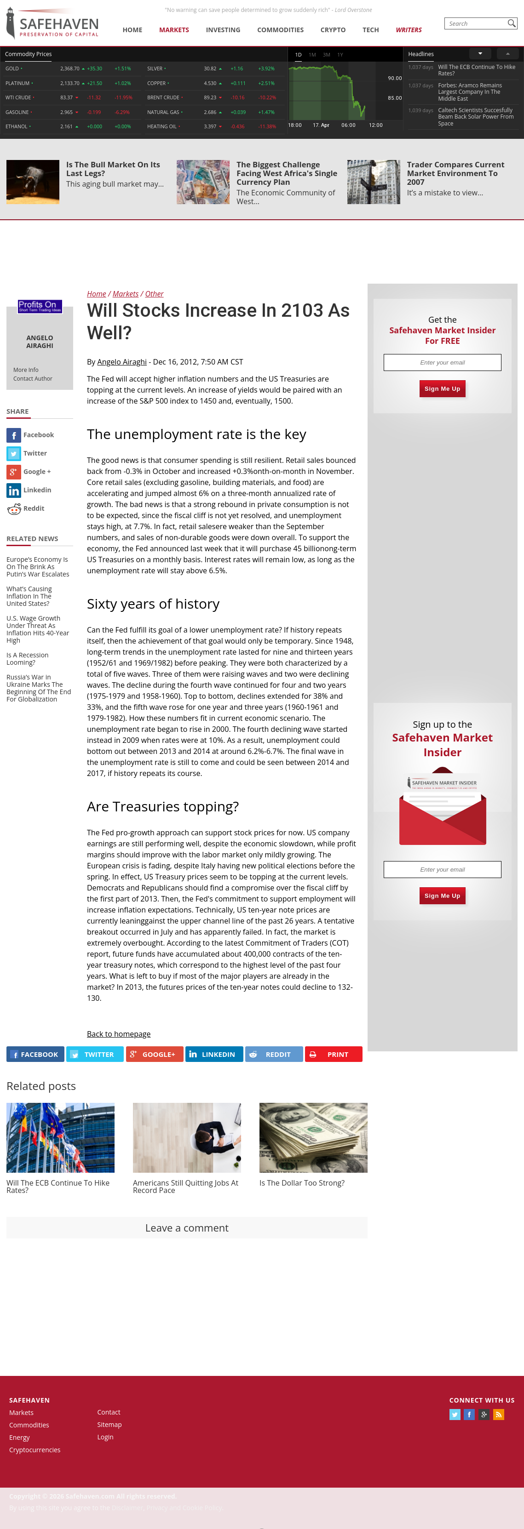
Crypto (333, 29)
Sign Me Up (443, 388)
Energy (19, 1437)
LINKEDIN (212, 1054)
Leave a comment (187, 1227)
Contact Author (32, 378)
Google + (28, 471)
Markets (174, 29)
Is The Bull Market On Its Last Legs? (113, 168)
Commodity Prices (28, 54)
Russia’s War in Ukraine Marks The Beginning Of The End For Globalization (38, 688)
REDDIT (270, 1054)
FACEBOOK (34, 1054)
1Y (340, 54)
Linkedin (29, 489)
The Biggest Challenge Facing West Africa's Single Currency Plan (286, 173)
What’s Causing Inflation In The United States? (29, 596)
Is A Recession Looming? (27, 658)
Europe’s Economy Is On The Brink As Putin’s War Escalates (37, 566)
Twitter (26, 453)
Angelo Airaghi (122, 362)
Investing (223, 29)
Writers (409, 29)
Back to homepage (119, 1034)
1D (298, 54)
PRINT (328, 1054)
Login (106, 1436)
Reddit (25, 508)
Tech (371, 29)
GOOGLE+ (152, 1054)
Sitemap (110, 1424)
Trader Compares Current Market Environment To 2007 (456, 173)
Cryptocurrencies (35, 1449)
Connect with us (482, 1400)
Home (132, 29)
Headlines (420, 54)
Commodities (280, 29)
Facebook (30, 434)
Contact (109, 1412)
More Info (26, 370)
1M (312, 54)
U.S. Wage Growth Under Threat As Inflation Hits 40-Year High (37, 629)
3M (326, 54)
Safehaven (29, 1400)
